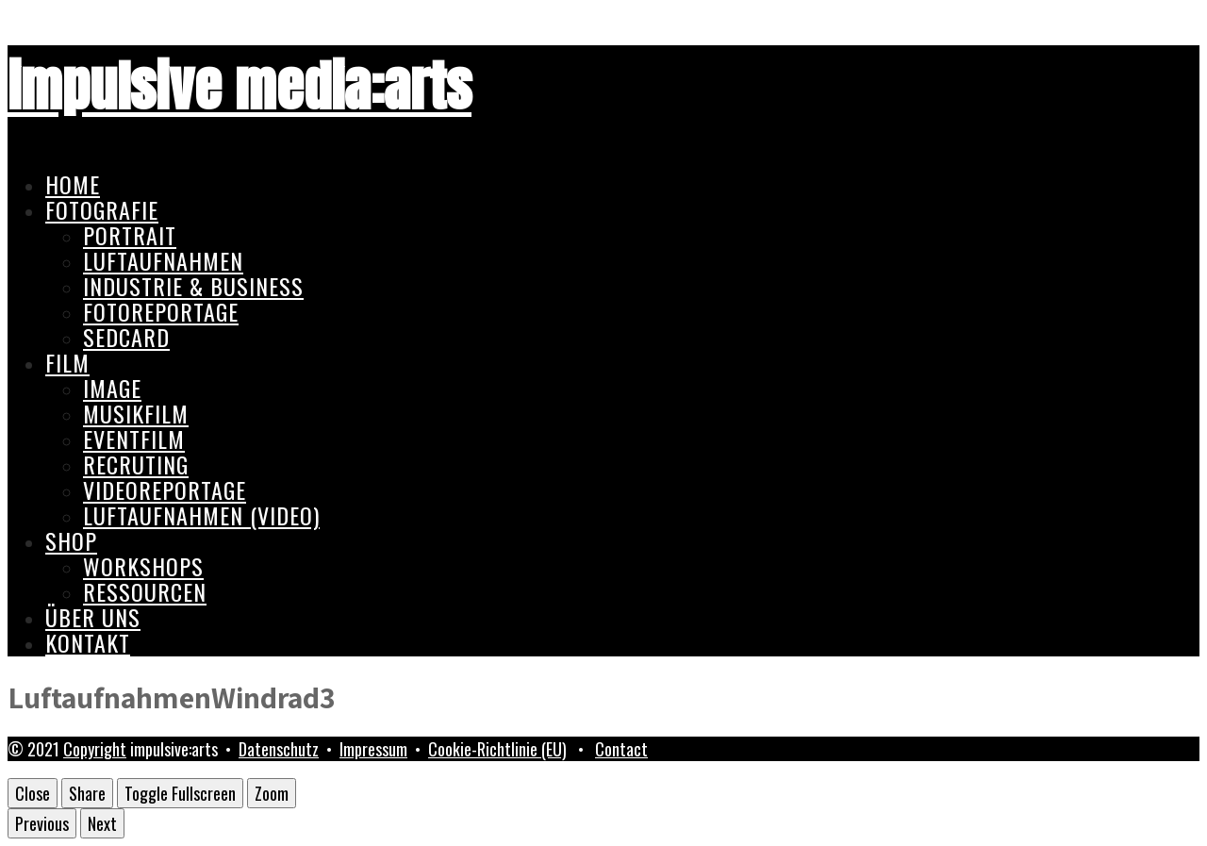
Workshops (143, 566)
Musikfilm (136, 413)
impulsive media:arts (239, 86)
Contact (621, 749)
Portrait (129, 235)
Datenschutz (279, 749)
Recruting (136, 464)
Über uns (93, 617)
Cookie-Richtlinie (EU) (497, 749)
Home (72, 184)
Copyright (94, 749)
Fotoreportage (161, 311)
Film (67, 362)
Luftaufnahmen (163, 260)
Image (112, 388)
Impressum (373, 749)
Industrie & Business (193, 286)
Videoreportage (164, 489)
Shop (71, 540)
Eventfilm (134, 439)
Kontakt (87, 642)
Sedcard (126, 337)
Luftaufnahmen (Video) (201, 515)
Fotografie (101, 209)
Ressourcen (145, 591)
